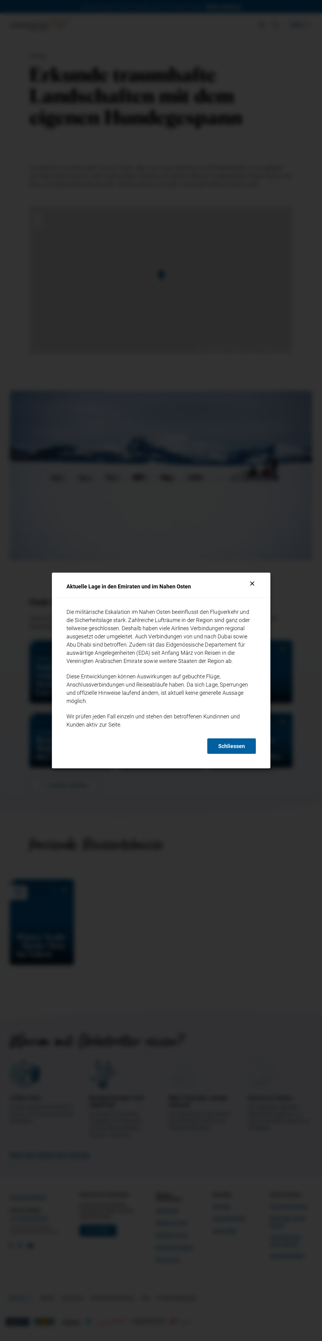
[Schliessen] (252, 583)
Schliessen (231, 746)
